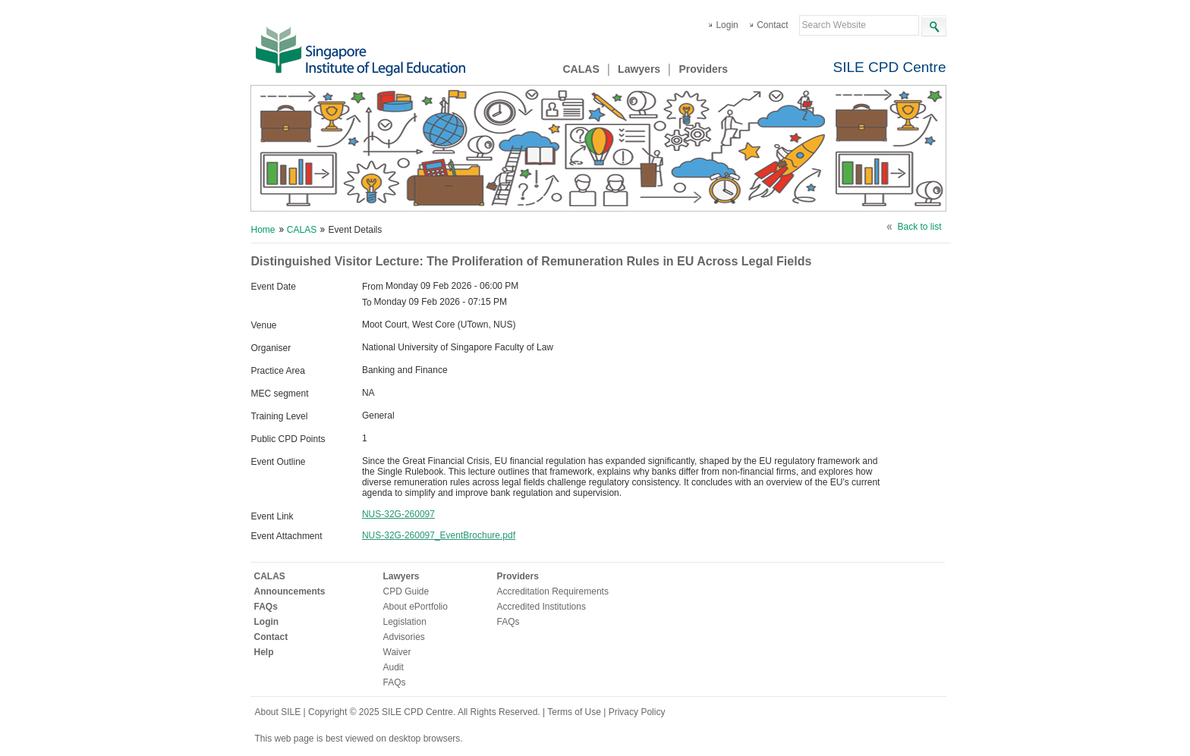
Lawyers (639, 69)
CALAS (581, 69)
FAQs (266, 606)
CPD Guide (406, 591)
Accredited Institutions (541, 606)
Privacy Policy (637, 712)
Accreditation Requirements (553, 591)
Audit (393, 667)
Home (263, 229)
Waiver (397, 652)
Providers (703, 69)
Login (727, 25)
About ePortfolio (415, 606)
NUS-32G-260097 (398, 514)
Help (264, 652)
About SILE (278, 712)
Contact (772, 25)
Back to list (919, 226)
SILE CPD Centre (889, 67)
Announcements (290, 591)
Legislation (405, 621)
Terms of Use (575, 712)
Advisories (404, 637)
